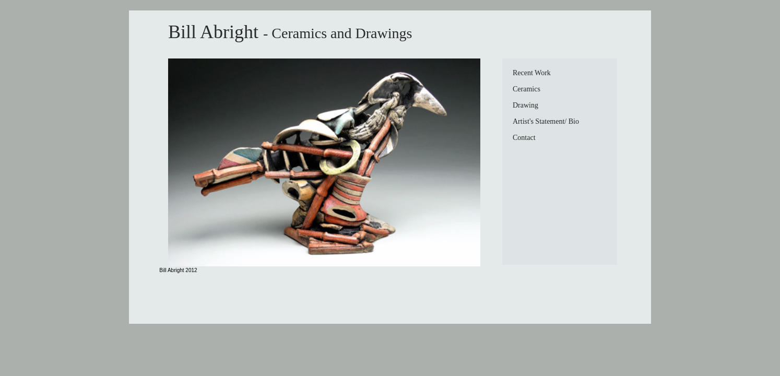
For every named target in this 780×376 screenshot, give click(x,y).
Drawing (525, 105)
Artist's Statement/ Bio (546, 121)
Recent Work (532, 73)
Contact (524, 138)
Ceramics (526, 89)
